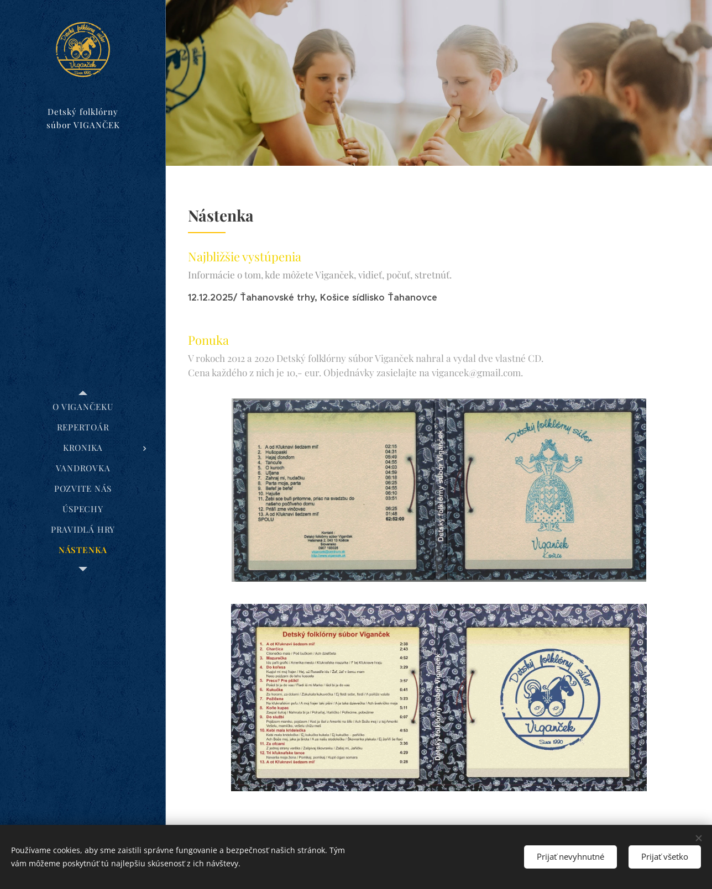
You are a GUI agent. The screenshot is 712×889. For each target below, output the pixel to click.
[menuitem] (83, 407)
